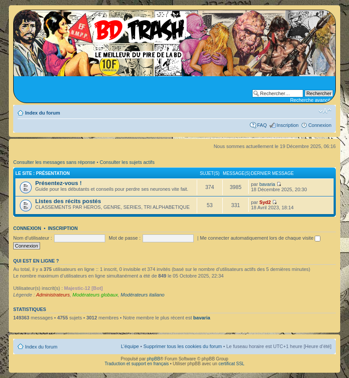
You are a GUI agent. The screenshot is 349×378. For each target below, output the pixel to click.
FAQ (262, 125)
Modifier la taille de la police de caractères (325, 111)
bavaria (267, 184)
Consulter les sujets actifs (126, 162)
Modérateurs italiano (143, 294)
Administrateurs (53, 294)
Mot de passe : (124, 238)
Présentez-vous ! (58, 183)
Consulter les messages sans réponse (54, 162)
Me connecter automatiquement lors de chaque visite (260, 238)
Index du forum (42, 112)
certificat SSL (231, 363)
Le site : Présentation (42, 173)
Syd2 (265, 202)
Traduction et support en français (137, 363)
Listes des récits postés (68, 201)
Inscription (287, 125)
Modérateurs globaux (95, 294)
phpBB (153, 358)
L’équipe (130, 346)
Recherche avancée (311, 100)
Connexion (319, 125)
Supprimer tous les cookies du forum (182, 346)
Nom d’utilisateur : (32, 238)
